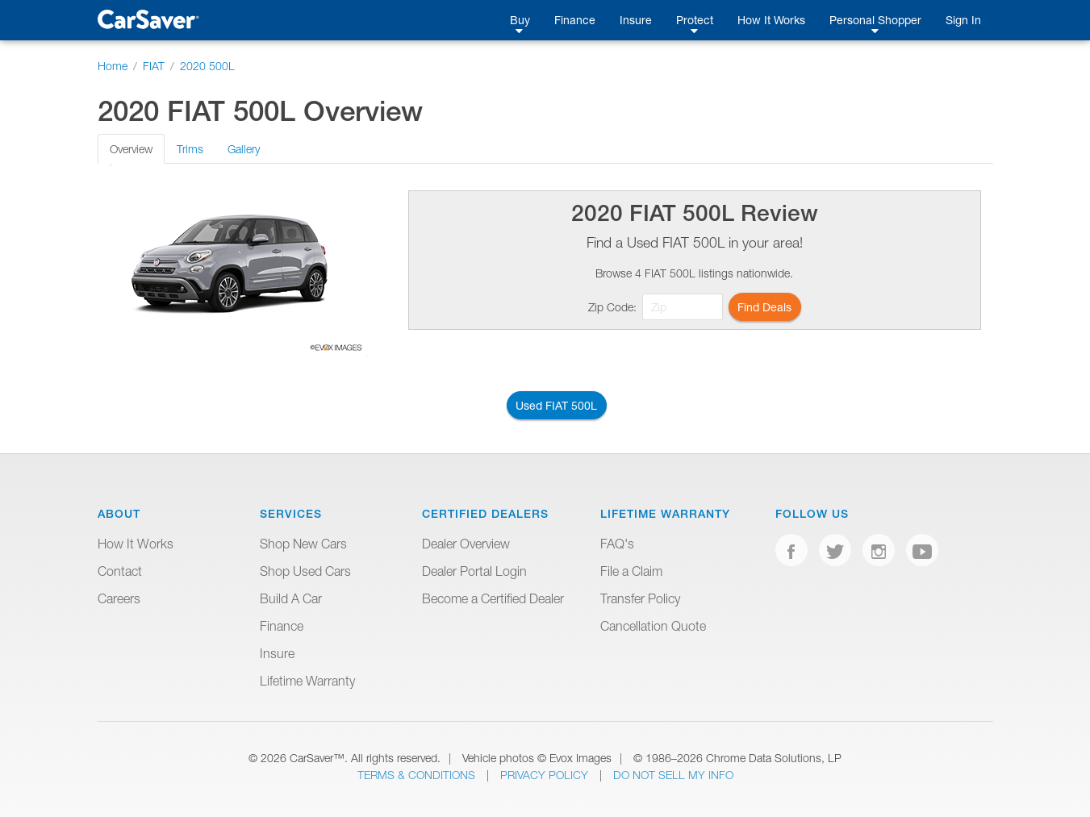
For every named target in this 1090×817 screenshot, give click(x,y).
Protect (694, 20)
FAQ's (617, 543)
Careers (119, 598)
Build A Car (291, 598)
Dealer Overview (466, 543)
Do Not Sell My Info (673, 775)
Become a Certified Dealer (493, 598)
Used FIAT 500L (556, 405)
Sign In (963, 20)
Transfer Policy (640, 598)
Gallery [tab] (244, 149)
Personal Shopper (875, 20)
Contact (120, 571)
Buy (520, 20)
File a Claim (631, 571)
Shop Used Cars (305, 571)
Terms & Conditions (417, 775)
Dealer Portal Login (474, 571)
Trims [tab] (190, 149)
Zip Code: (612, 307)
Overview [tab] (131, 149)
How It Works (771, 20)
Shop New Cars (303, 543)
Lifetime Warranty (307, 680)
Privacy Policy (545, 775)
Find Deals (764, 307)
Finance (574, 20)
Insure (636, 20)
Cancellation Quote (653, 626)
